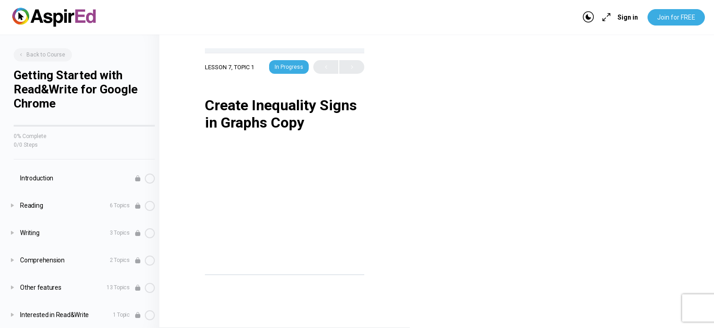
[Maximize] (604, 17)
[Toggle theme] (588, 17)
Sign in (627, 17)
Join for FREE (676, 17)
